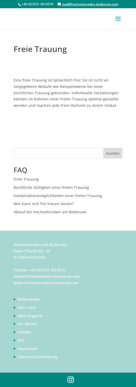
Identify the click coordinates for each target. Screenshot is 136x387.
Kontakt (24, 332)
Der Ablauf (27, 323)
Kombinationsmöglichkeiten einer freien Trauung (58, 195)
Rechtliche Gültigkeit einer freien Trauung (51, 187)
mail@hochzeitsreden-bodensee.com (47, 276)
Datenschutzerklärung (37, 356)
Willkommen (28, 299)
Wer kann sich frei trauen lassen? (44, 203)
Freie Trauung (26, 179)
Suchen (112, 153)
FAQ (21, 340)
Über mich (26, 307)
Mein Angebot (29, 315)
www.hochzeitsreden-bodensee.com (46, 282)
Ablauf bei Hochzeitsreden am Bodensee (50, 211)
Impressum (27, 348)
